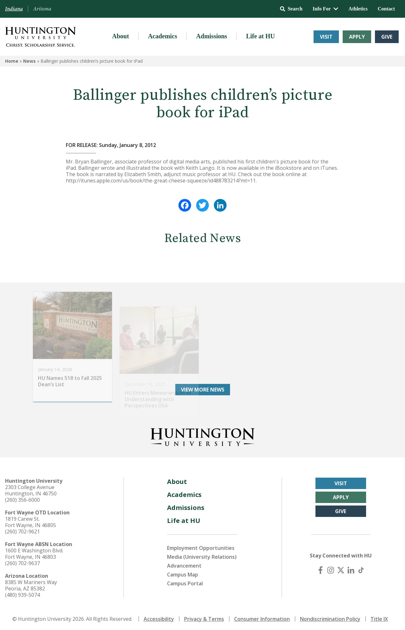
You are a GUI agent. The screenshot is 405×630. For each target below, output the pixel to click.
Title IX (379, 616)
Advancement (184, 563)
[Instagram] (330, 568)
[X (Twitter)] (341, 568)
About (120, 36)
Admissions (211, 36)
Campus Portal (185, 581)
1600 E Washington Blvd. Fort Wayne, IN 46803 (34, 551)
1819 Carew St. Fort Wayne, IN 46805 (30, 519)
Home (11, 61)
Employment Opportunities (200, 545)
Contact (386, 8)
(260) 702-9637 (22, 560)
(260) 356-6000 (22, 497)
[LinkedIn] (351, 568)
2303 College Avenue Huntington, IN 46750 (31, 488)
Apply (357, 36)
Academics (162, 36)
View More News (202, 387)
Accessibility (159, 616)
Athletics (357, 8)
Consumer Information (262, 616)
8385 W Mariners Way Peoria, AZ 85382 (31, 583)
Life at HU (260, 36)
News (29, 61)
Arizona (42, 9)
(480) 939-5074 (22, 592)
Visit (326, 36)
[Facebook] (320, 568)
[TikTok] (361, 568)
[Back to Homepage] (202, 433)
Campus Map (182, 572)
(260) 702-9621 (22, 529)
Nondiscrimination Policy (330, 616)
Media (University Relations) (202, 554)
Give (386, 36)
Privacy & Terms (204, 616)
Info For (325, 8)
